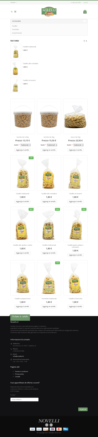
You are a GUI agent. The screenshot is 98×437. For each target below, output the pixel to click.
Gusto (16, 145)
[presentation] (26, 407)
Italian (13, 2)
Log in (86, 2)
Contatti (17, 377)
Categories (16, 21)
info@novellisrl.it (18, 356)
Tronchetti (15, 29)
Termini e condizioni (21, 371)
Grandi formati (17, 33)
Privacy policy (19, 374)
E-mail (12, 395)
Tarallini (14, 26)
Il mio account (76, 2)
